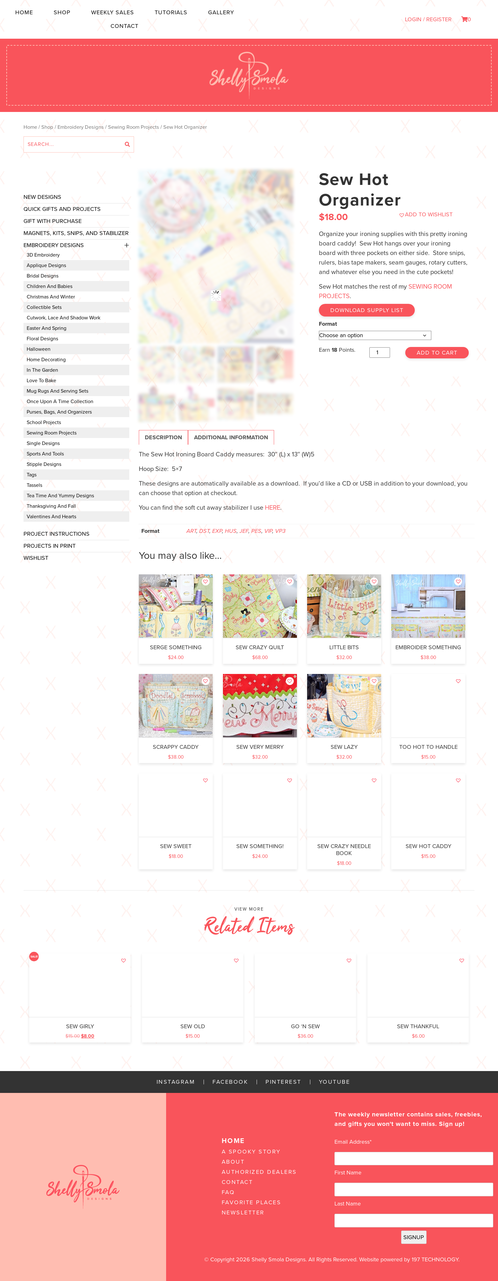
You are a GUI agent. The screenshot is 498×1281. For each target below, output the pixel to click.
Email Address (353, 1141)
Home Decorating (46, 359)
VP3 (280, 530)
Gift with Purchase (53, 221)
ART (191, 530)
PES (256, 530)
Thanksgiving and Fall (51, 506)
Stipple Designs (44, 464)
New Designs (42, 196)
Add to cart (437, 352)
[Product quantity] (379, 352)
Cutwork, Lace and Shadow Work (63, 318)
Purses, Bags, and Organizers (59, 412)
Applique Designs (46, 265)
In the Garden (42, 370)
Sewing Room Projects (133, 127)
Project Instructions (57, 533)
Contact (124, 26)
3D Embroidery (43, 255)
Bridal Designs (42, 276)
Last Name (347, 1203)
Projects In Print (50, 545)
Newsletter (243, 1212)
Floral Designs (42, 339)
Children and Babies (49, 286)
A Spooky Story (251, 1151)
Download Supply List (366, 310)
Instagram (176, 1082)
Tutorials (171, 12)
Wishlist (36, 557)
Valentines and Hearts (51, 516)
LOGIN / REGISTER (428, 19)
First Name (347, 1172)
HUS (231, 530)
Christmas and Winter (51, 297)
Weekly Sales (112, 12)
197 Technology (435, 1259)
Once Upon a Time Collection (60, 401)
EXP (217, 530)
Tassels (34, 485)
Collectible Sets (44, 307)
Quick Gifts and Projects (62, 209)
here (272, 508)
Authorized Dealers (259, 1171)
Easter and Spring (46, 328)
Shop (62, 12)
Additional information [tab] (231, 437)
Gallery (221, 12)
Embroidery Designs (80, 127)
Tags (32, 475)
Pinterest (283, 1082)
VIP (268, 530)
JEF (243, 530)
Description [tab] (163, 437)
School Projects (44, 422)
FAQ (228, 1192)
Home (24, 12)
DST (204, 530)
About (233, 1161)
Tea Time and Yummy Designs (60, 496)
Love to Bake (41, 380)
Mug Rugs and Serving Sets (57, 391)
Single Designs (43, 443)
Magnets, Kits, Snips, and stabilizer (76, 233)
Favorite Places (251, 1202)
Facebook (230, 1082)
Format (328, 323)
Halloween (38, 349)
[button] (426, 214)
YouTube (334, 1082)
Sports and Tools (45, 454)
